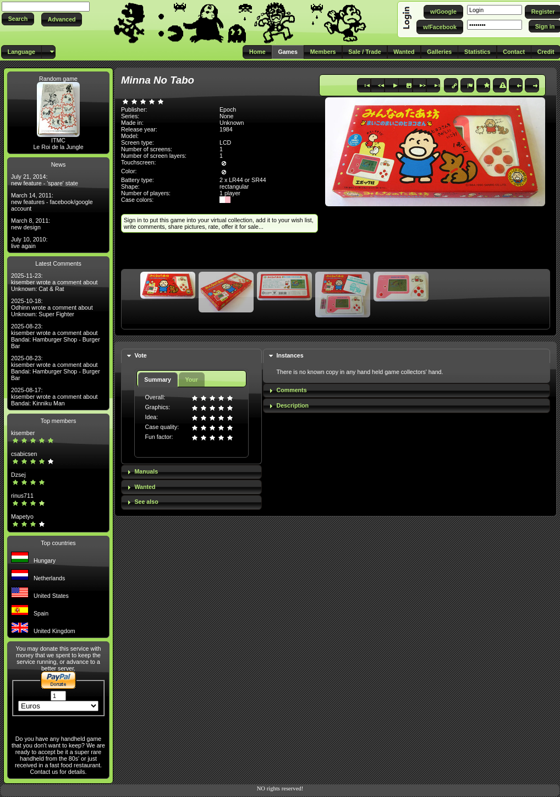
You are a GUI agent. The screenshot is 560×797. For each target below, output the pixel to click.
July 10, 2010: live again (29, 242)
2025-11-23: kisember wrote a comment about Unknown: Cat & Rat (54, 282)
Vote (140, 355)
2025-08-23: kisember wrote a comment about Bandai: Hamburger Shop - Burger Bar (55, 336)
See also (146, 501)
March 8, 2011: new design (30, 223)
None (226, 116)
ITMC (58, 140)
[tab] (191, 356)
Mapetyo (22, 516)
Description (293, 405)
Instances (290, 355)
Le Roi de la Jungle (58, 147)
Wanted (144, 486)
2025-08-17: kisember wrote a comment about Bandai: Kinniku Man (54, 396)
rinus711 (22, 495)
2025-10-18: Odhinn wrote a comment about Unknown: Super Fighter (52, 307)
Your (191, 379)
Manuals (146, 471)
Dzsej (18, 474)
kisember (23, 433)
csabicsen (24, 453)
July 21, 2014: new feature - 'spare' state (44, 179)
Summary (157, 379)
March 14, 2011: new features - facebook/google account (52, 202)
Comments (292, 390)
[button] (18, 19)
